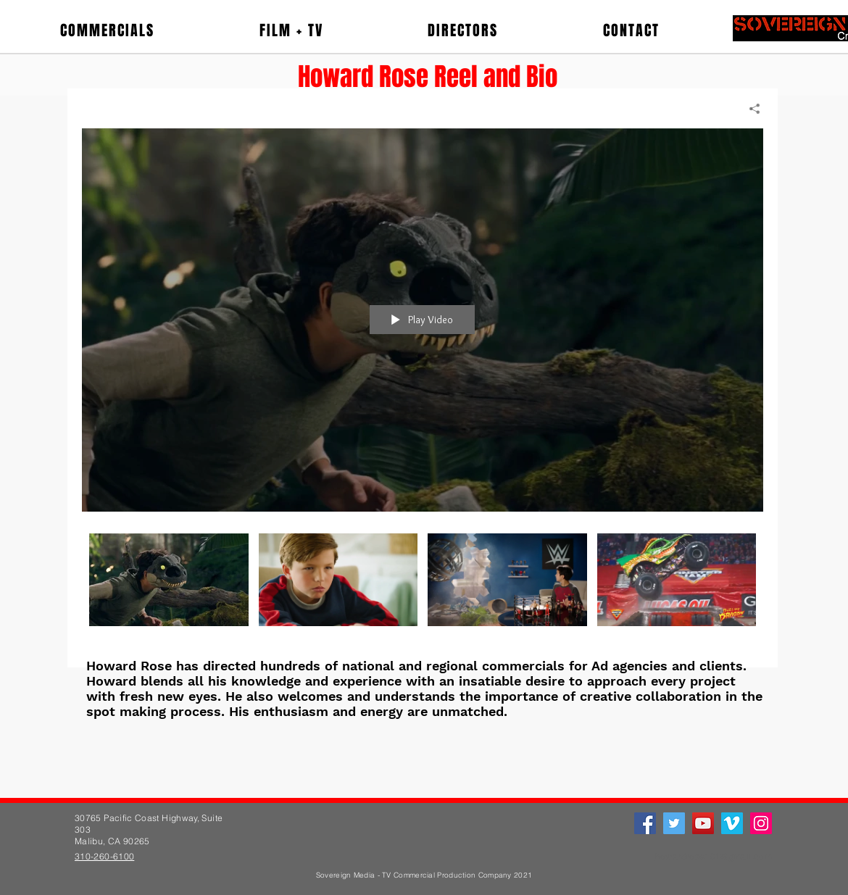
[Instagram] (761, 823)
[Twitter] (674, 823)
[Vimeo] (732, 823)
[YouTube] (703, 823)
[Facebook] (645, 823)
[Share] (749, 108)
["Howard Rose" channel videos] (422, 589)
